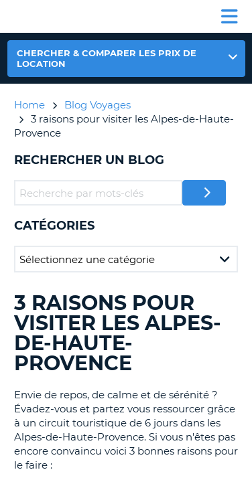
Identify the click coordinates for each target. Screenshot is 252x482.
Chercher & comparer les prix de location (106, 58)
